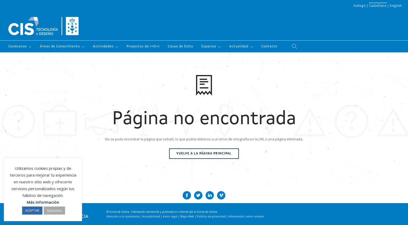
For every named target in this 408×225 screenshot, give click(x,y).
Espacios (208, 46)
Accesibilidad (151, 216)
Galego (359, 5)
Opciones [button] (54, 210)
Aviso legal (170, 216)
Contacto (269, 46)
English (396, 5)
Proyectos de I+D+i (143, 46)
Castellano (378, 5)
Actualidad (238, 46)
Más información (43, 202)
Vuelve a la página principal (204, 153)
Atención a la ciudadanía (123, 216)
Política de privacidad (211, 216)
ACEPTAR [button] (32, 210)
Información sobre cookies (246, 216)
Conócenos (17, 46)
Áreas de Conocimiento (60, 46)
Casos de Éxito (180, 46)
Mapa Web (187, 216)
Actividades (103, 46)
